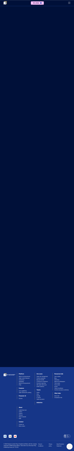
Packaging (21, 381)
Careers (20, 413)
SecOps (38, 395)
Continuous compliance (42, 381)
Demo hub (56, 395)
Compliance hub (58, 397)
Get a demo (36, 3)
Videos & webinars (58, 388)
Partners (21, 415)
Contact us (21, 424)
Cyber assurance (40, 399)
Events (56, 386)
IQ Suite (20, 398)
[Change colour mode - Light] (70, 446)
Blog (55, 378)
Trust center (57, 383)
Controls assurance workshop (61, 389)
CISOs (38, 392)
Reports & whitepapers (59, 381)
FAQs (20, 384)
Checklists (56, 379)
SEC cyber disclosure (42, 384)
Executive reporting (41, 383)
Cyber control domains (24, 378)
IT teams (39, 397)
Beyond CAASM (40, 379)
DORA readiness (40, 386)
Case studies (57, 376)
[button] (69, 3)
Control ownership (41, 378)
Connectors (21, 379)
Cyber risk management (42, 376)
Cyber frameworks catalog (25, 392)
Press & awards (22, 416)
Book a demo (22, 426)
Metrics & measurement (24, 376)
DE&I (20, 418)
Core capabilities (23, 390)
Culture (20, 411)
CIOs (38, 394)
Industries (39, 402)
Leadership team (23, 410)
